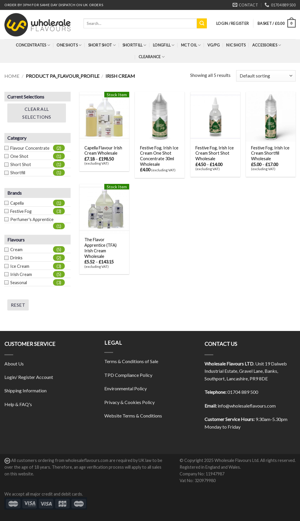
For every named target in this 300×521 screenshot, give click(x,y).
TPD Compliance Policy (128, 375)
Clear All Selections (36, 112)
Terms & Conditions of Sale (131, 361)
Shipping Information (25, 390)
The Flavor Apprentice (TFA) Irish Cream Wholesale (100, 247)
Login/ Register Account (28, 377)
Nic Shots (236, 45)
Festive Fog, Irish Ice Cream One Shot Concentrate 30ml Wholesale (159, 156)
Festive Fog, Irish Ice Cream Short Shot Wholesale (214, 153)
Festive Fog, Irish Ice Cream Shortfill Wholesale (270, 153)
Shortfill (134, 45)
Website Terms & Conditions (133, 415)
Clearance (152, 57)
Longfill (164, 45)
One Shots (69, 45)
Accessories (266, 45)
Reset (18, 305)
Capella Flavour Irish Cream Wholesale (103, 150)
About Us (14, 363)
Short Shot (102, 45)
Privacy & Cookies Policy (129, 402)
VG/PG (213, 45)
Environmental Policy (125, 388)
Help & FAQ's (18, 404)
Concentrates (33, 45)
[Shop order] (266, 76)
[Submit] (202, 23)
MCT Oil (191, 45)
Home (11, 76)
